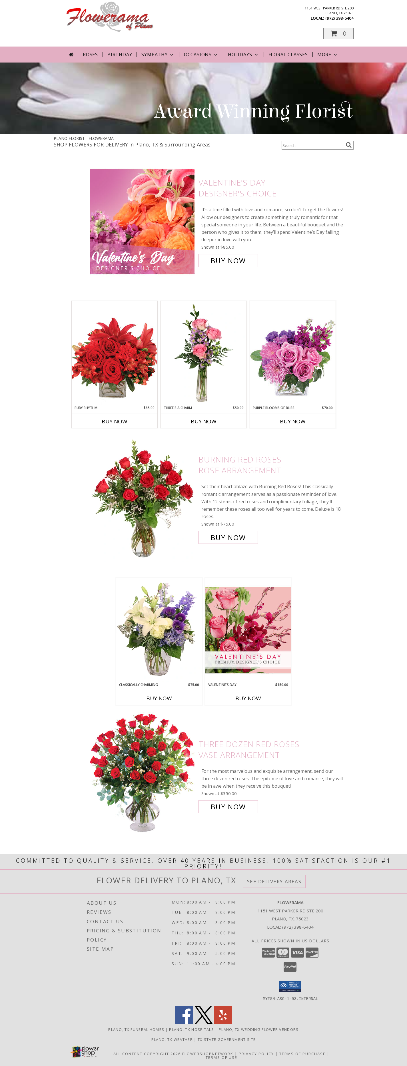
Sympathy (157, 54)
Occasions (201, 54)
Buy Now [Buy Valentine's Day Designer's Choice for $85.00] (228, 260)
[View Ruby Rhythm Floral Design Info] (114, 353)
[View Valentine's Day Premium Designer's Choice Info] (248, 630)
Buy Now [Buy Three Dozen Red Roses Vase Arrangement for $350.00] (228, 806)
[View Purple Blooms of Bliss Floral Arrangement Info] (293, 353)
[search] (348, 145)
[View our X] (204, 1022)
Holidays (243, 54)
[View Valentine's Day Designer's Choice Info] (143, 221)
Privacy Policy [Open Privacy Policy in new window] (256, 1053)
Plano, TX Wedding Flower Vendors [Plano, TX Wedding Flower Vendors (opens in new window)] (259, 1029)
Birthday (119, 54)
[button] (338, 33)
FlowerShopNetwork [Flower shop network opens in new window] (207, 1053)
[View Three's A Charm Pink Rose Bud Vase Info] (203, 353)
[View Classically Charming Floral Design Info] (159, 630)
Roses (90, 54)
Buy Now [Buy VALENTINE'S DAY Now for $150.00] (248, 698)
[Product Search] (312, 145)
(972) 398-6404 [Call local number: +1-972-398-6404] (339, 18)
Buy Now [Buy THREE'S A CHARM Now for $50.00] (203, 421)
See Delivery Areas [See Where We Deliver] (274, 881)
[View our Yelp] (223, 1022)
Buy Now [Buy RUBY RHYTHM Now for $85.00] (114, 421)
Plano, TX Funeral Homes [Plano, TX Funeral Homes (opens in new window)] (136, 1029)
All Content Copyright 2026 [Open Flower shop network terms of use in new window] (147, 1053)
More (327, 54)
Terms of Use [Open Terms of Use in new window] (221, 1057)
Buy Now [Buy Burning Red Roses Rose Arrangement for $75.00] (228, 537)
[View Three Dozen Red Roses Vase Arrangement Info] (143, 775)
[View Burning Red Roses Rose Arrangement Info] (143, 498)
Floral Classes (288, 54)
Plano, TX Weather (172, 1039)
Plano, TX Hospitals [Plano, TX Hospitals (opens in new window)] (191, 1029)
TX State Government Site (227, 1039)
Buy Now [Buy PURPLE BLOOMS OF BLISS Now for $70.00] (293, 421)
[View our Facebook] (184, 1022)
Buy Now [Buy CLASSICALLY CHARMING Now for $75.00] (159, 698)
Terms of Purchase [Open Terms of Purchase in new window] (302, 1053)
